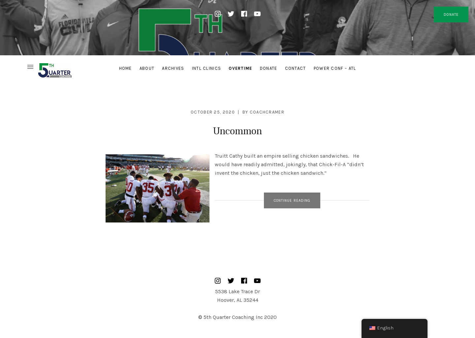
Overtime (240, 68)
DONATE (451, 15)
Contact (295, 68)
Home (125, 68)
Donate (268, 68)
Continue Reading (292, 200)
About (147, 68)
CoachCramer (267, 112)
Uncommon (237, 131)
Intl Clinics (206, 68)
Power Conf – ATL (335, 68)
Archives (173, 68)
